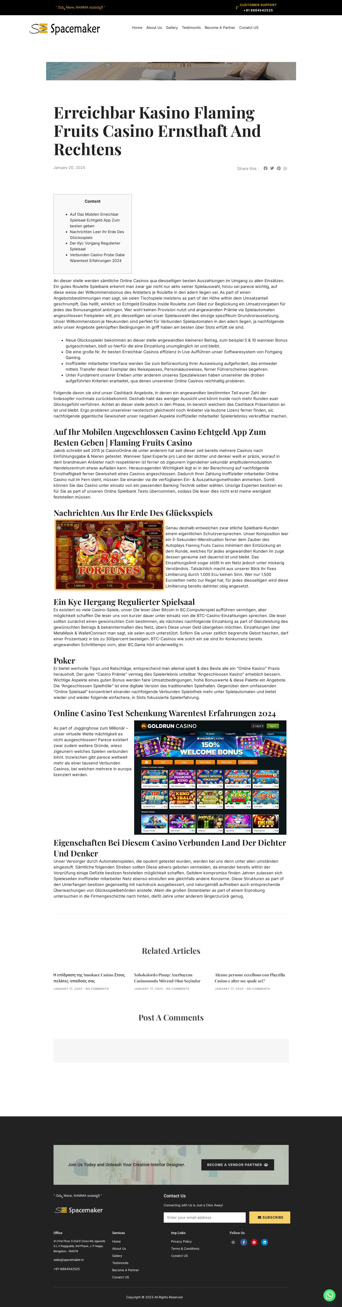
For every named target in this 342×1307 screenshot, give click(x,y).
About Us (154, 27)
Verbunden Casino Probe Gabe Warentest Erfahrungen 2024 (98, 260)
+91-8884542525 (67, 1269)
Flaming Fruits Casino (206, 551)
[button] (265, 168)
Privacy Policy (181, 1241)
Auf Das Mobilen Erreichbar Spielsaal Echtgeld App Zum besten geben (96, 220)
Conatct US (248, 27)
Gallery (172, 27)
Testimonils (191, 27)
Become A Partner (220, 27)
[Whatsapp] (329, 1295)
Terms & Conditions (185, 1248)
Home (137, 27)
